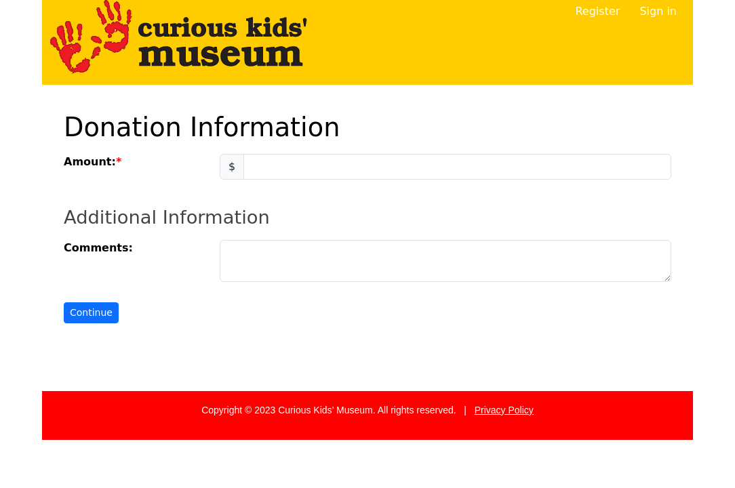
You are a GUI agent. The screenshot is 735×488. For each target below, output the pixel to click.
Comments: (98, 247)
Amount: (90, 161)
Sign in (658, 11)
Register (597, 11)
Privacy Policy (504, 410)
